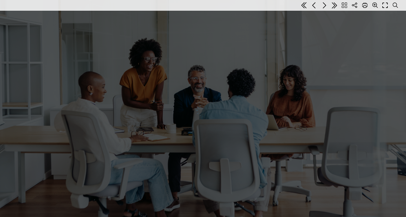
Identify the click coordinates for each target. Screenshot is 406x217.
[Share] (354, 5)
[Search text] (395, 5)
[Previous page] (314, 5)
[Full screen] (385, 5)
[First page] (304, 5)
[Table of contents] (344, 5)
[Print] (364, 5)
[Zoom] (375, 5)
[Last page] (334, 5)
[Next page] (324, 5)
